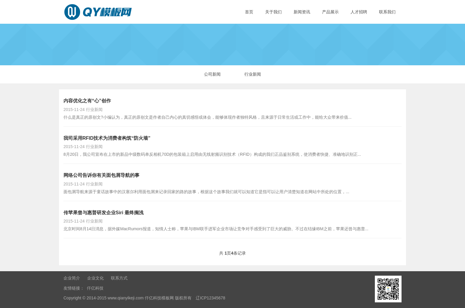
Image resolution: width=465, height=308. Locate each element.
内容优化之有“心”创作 (87, 100)
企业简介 (71, 278)
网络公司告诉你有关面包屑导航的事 (101, 175)
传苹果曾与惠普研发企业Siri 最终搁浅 (103, 212)
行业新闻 (252, 74)
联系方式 (119, 278)
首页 (249, 11)
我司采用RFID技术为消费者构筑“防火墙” (106, 138)
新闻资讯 (302, 11)
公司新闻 (212, 74)
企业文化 (95, 278)
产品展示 (330, 11)
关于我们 (273, 11)
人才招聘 (359, 11)
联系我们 (387, 11)
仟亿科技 (95, 288)
